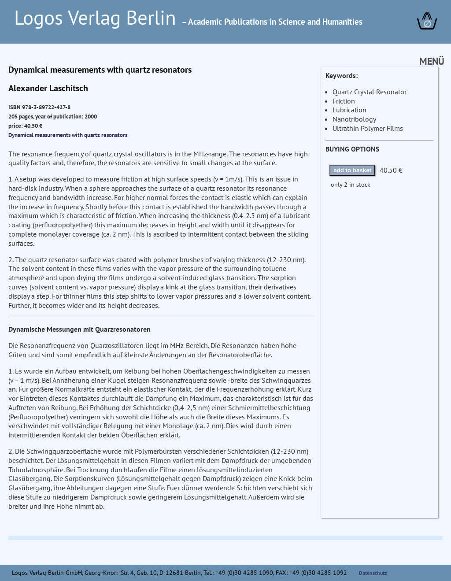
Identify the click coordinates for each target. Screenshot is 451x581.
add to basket (352, 170)
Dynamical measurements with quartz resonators (67, 135)
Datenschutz (373, 573)
